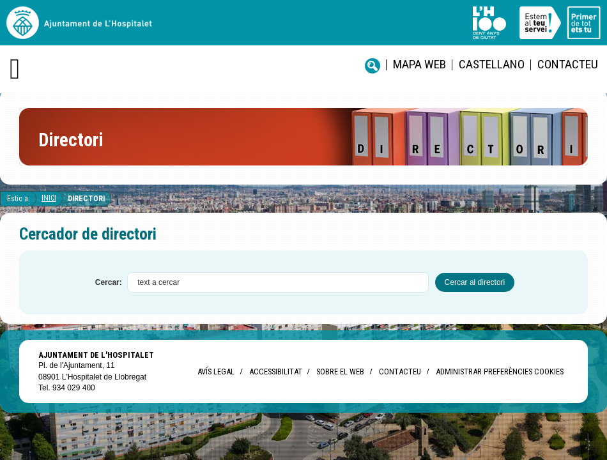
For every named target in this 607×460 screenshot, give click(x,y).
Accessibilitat (275, 371)
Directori (86, 198)
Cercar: (108, 282)
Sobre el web (340, 371)
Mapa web (419, 64)
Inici (49, 198)
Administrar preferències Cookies (500, 371)
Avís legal (215, 371)
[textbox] (278, 282)
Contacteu (567, 64)
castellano (492, 64)
